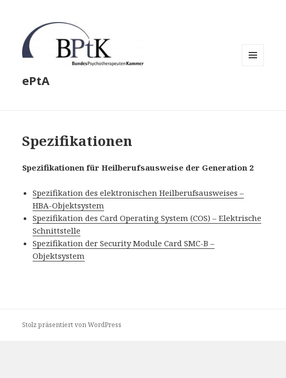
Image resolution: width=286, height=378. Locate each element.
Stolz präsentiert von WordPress (71, 324)
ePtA (35, 80)
